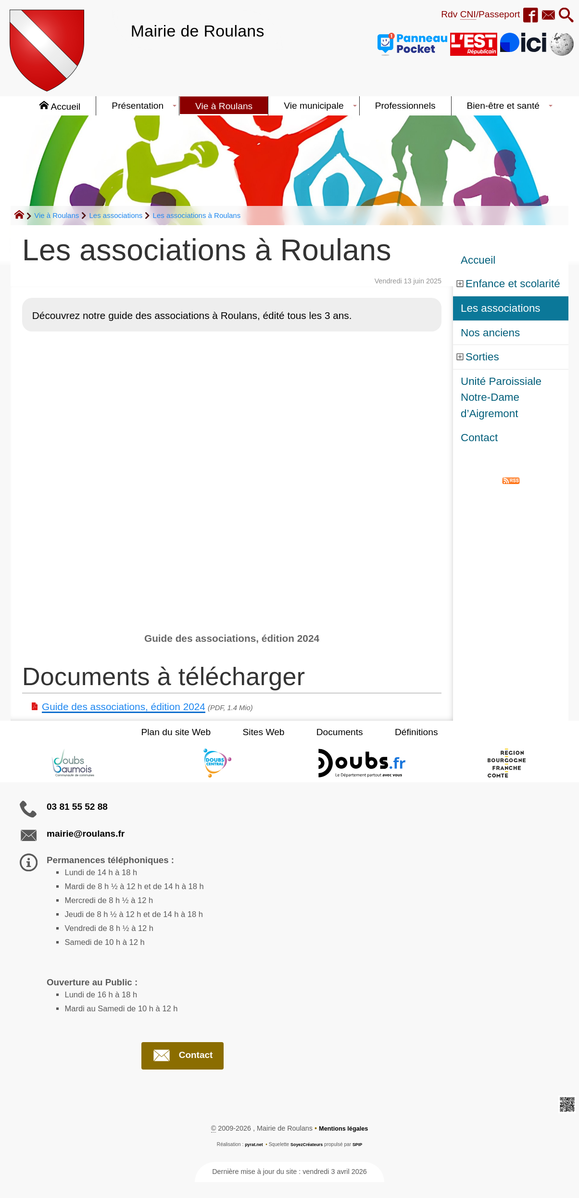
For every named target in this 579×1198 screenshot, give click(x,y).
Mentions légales (343, 1144)
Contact (479, 438)
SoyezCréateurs (307, 1160)
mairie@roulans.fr (86, 833)
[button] (564, 16)
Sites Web (269, 732)
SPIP (360, 1160)
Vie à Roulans (56, 215)
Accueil (478, 260)
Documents (334, 732)
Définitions (400, 732)
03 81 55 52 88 (77, 807)
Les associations (115, 215)
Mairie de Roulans (206, 30)
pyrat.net (251, 1160)
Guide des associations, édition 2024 (123, 706)
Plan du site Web (192, 732)
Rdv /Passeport (471, 14)
